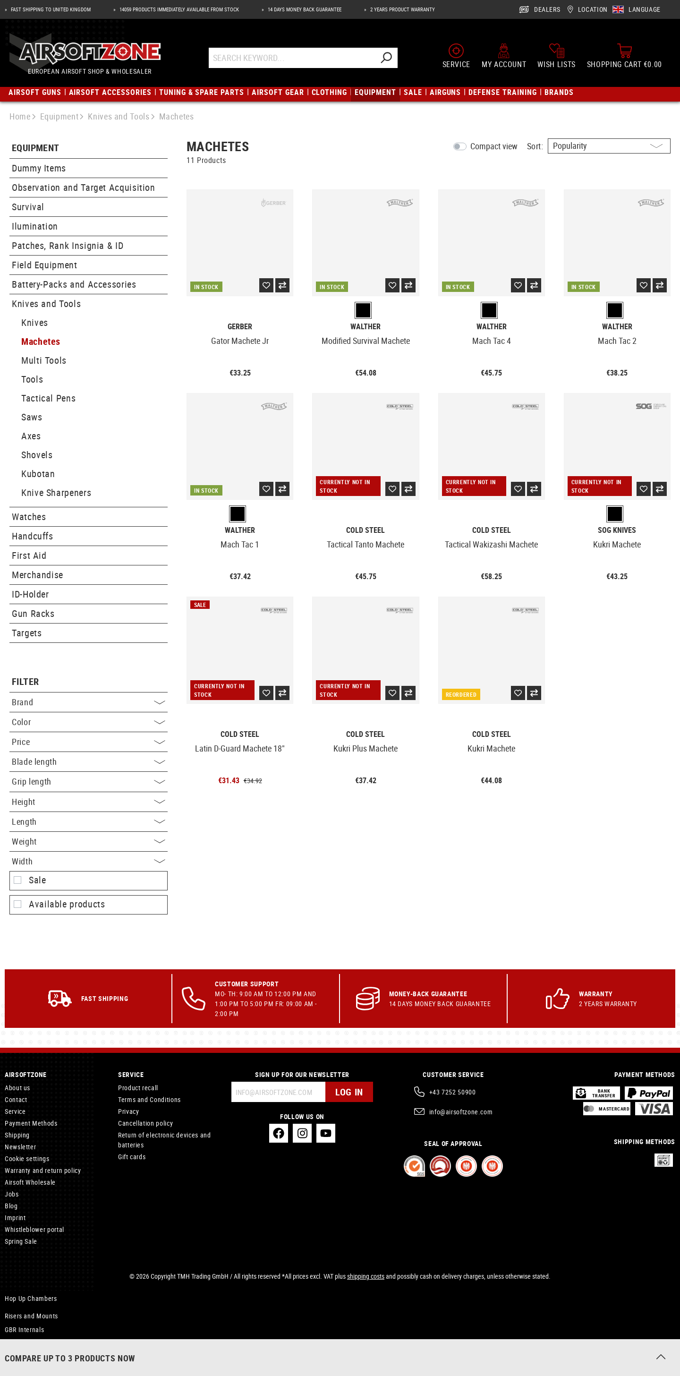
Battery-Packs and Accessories (74, 284)
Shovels (36, 454)
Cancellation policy (145, 1123)
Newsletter (20, 1146)
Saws (31, 416)
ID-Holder (30, 594)
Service (15, 1111)
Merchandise (37, 574)
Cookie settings (27, 1158)
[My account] (504, 55)
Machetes (40, 341)
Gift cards (131, 1156)
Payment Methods (31, 1123)
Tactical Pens (48, 398)
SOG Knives (617, 530)
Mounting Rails (26, 1353)
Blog (11, 1205)
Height (88, 801)
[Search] (386, 58)
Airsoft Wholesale (30, 1182)
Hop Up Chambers (31, 1298)
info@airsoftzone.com (461, 1111)
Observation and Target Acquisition (83, 187)
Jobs (12, 1193)
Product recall (138, 1087)
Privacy (128, 1111)
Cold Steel (365, 530)
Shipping (17, 1134)
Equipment (36, 148)
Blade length (88, 761)
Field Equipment (44, 264)
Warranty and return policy (43, 1170)
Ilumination (35, 226)
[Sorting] (609, 146)
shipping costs (365, 1276)
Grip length (88, 781)
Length (88, 821)
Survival (28, 206)
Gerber (240, 326)
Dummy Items (39, 168)
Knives (34, 322)
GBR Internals (24, 1329)
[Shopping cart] (624, 55)
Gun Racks (33, 613)
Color (88, 721)
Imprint (15, 1217)
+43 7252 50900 (452, 1091)
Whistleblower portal (34, 1229)
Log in (349, 1091)
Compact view (494, 146)
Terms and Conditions (149, 1099)
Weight (88, 841)
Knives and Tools (46, 303)
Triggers (16, 1341)
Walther (365, 326)
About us (17, 1087)
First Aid (29, 555)
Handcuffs (32, 536)
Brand (88, 702)
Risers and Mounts (31, 1315)
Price (88, 741)
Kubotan (38, 473)
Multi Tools (44, 360)
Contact (16, 1099)
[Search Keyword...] (291, 58)
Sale (37, 880)
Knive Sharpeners (56, 492)
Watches (29, 516)
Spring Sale (21, 1241)
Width (88, 861)
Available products (67, 904)
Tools (32, 379)
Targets (27, 632)
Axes (31, 435)
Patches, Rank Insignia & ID (67, 245)
